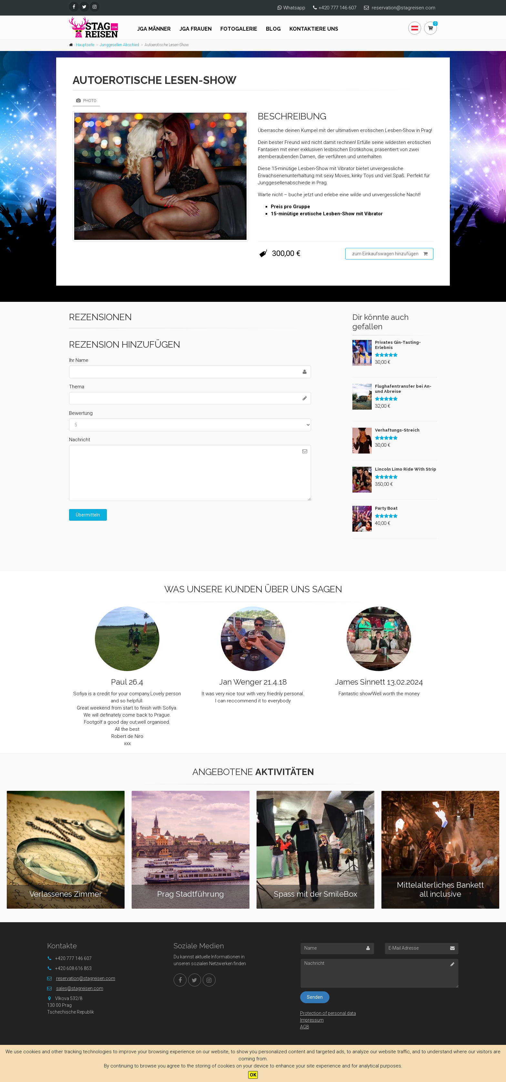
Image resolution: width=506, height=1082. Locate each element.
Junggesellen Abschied (119, 45)
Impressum (312, 1020)
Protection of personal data (328, 1013)
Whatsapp (294, 8)
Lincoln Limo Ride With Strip (405, 469)
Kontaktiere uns (313, 29)
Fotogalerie (238, 29)
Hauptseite (85, 45)
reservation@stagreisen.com (403, 8)
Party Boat (386, 508)
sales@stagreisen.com (79, 988)
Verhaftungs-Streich (397, 430)
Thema (76, 387)
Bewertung (81, 413)
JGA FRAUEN (195, 29)
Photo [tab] (86, 100)
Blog (273, 29)
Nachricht (79, 440)
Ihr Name (78, 360)
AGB (304, 1026)
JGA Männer (154, 29)
